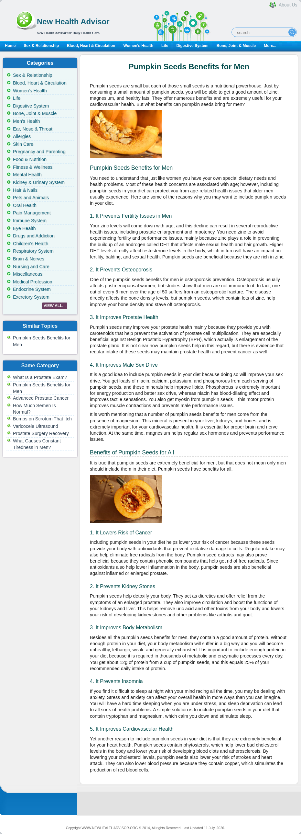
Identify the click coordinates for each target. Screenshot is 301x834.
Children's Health (30, 243)
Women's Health (138, 45)
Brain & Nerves (28, 258)
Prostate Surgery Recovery (41, 433)
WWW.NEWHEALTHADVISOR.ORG (109, 828)
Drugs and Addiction (34, 235)
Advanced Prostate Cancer (41, 398)
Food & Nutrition (30, 159)
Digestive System (192, 45)
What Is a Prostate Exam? (40, 377)
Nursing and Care (31, 266)
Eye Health (24, 228)
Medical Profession (32, 281)
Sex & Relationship (41, 45)
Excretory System (31, 297)
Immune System (30, 220)
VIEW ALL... (55, 305)
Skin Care (23, 144)
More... (270, 45)
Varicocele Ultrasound (35, 426)
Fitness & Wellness (32, 167)
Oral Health (25, 205)
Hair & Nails (25, 190)
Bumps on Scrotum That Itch (42, 418)
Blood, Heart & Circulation (91, 45)
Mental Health (27, 174)
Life (164, 45)
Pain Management (32, 212)
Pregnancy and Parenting (39, 151)
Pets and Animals (31, 197)
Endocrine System (32, 289)
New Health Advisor (73, 21)
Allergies (22, 136)
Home (10, 45)
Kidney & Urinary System (39, 182)
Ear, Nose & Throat (32, 128)
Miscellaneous (27, 274)
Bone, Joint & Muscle (236, 45)
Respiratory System (33, 251)
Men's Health (26, 121)
